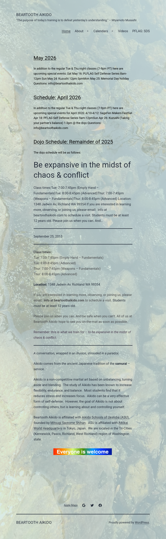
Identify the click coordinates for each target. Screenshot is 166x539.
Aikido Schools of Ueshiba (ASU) (105, 417)
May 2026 (45, 58)
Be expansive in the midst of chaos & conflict (82, 169)
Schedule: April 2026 (57, 97)
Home (66, 31)
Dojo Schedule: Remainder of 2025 (73, 142)
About (79, 31)
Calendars (101, 31)
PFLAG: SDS (141, 31)
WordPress (142, 522)
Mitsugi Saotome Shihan (68, 423)
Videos (123, 31)
